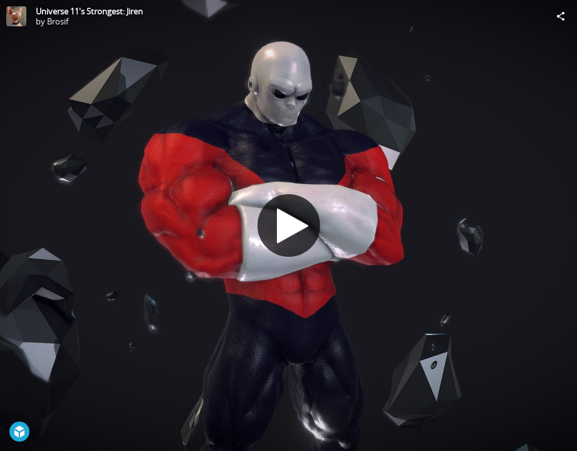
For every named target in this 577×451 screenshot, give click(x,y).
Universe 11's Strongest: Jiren (89, 11)
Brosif (57, 21)
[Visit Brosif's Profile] (16, 16)
